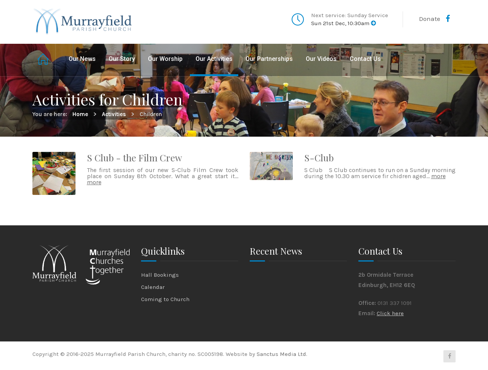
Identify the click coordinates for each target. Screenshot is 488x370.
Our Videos (321, 58)
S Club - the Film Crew (134, 158)
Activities (114, 114)
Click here (390, 313)
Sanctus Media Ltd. (282, 354)
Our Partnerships (269, 58)
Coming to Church (165, 299)
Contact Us (365, 58)
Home (44, 60)
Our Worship (165, 58)
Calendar (153, 287)
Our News (82, 58)
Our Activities (214, 58)
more (94, 182)
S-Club (319, 158)
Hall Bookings (160, 274)
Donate (429, 18)
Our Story (122, 58)
